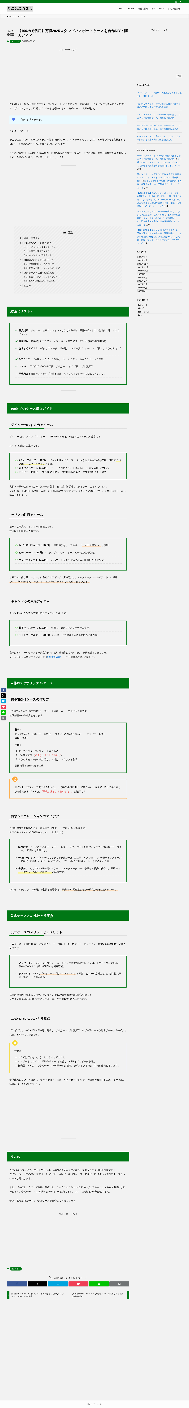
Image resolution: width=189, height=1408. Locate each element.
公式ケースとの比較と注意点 (39, 272)
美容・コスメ (147, 349)
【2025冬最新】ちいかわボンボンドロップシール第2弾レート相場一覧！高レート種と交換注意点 (159, 196)
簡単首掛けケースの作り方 (41, 264)
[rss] (176, 1)
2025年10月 (145, 283)
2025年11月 (145, 277)
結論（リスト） (32, 238)
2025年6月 (145, 307)
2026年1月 (145, 264)
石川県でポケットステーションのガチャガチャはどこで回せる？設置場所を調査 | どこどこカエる (159, 162)
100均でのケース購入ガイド (39, 243)
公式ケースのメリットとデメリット (45, 277)
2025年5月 (145, 313)
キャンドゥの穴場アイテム (41, 255)
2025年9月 (145, 289)
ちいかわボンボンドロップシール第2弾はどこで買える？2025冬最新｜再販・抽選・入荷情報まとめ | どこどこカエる (159, 202)
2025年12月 (145, 271)
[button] (17, 1283)
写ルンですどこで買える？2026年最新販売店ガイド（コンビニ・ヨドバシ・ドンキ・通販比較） (159, 177)
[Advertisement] (68, 72)
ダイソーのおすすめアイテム (42, 247)
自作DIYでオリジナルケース (39, 260)
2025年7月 (145, 301)
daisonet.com (54, 657)
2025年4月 (145, 320)
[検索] (180, 1)
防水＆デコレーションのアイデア (44, 268)
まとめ (27, 285)
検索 (179, 76)
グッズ (144, 342)
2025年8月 (145, 295)
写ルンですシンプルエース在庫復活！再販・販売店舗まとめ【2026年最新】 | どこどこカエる (159, 184)
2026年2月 (145, 258)
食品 (143, 355)
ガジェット (15, 41)
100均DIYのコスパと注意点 (42, 281)
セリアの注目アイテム (39, 251)
